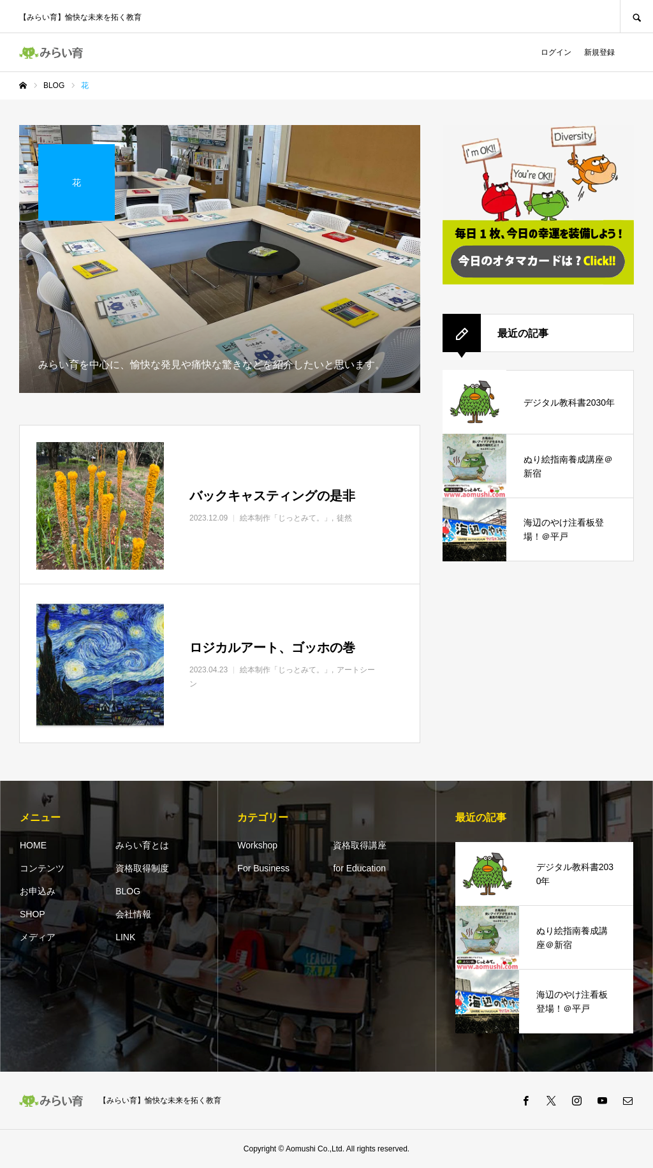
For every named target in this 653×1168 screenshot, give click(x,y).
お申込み (37, 891)
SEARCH (636, 16)
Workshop (257, 845)
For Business (263, 868)
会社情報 (133, 914)
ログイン (556, 52)
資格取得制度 (142, 868)
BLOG (127, 891)
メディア (37, 937)
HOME (33, 845)
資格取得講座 (359, 845)
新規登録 (599, 52)
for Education (359, 868)
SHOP (32, 914)
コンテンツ (42, 868)
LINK (125, 937)
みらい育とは (142, 845)
